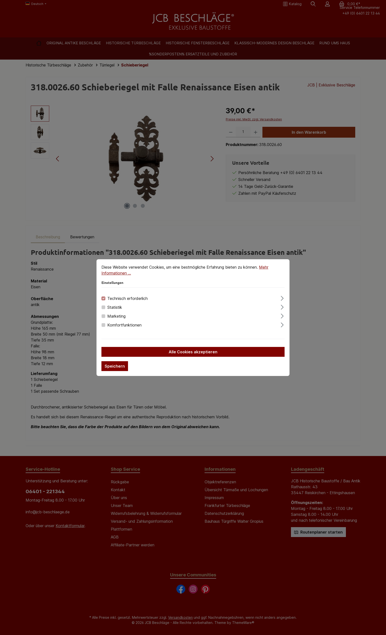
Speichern (115, 366)
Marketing (116, 316)
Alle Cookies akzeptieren (193, 351)
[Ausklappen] (282, 297)
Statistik (114, 307)
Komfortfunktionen (124, 325)
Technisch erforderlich (127, 298)
